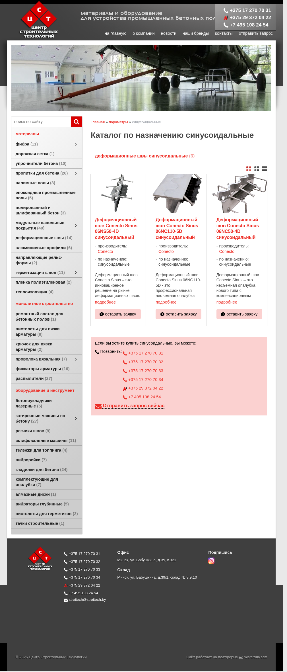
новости (168, 33)
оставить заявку (120, 314)
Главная (98, 122)
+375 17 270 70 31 (247, 10)
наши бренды (196, 33)
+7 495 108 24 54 (246, 25)
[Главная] (32, 37)
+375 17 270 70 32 (143, 362)
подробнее (105, 302)
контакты (223, 33)
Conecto (105, 251)
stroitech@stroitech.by (85, 599)
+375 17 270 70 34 (143, 379)
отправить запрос (256, 33)
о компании (144, 33)
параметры (118, 122)
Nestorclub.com (255, 657)
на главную (115, 33)
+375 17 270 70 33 (143, 370)
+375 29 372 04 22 (247, 17)
